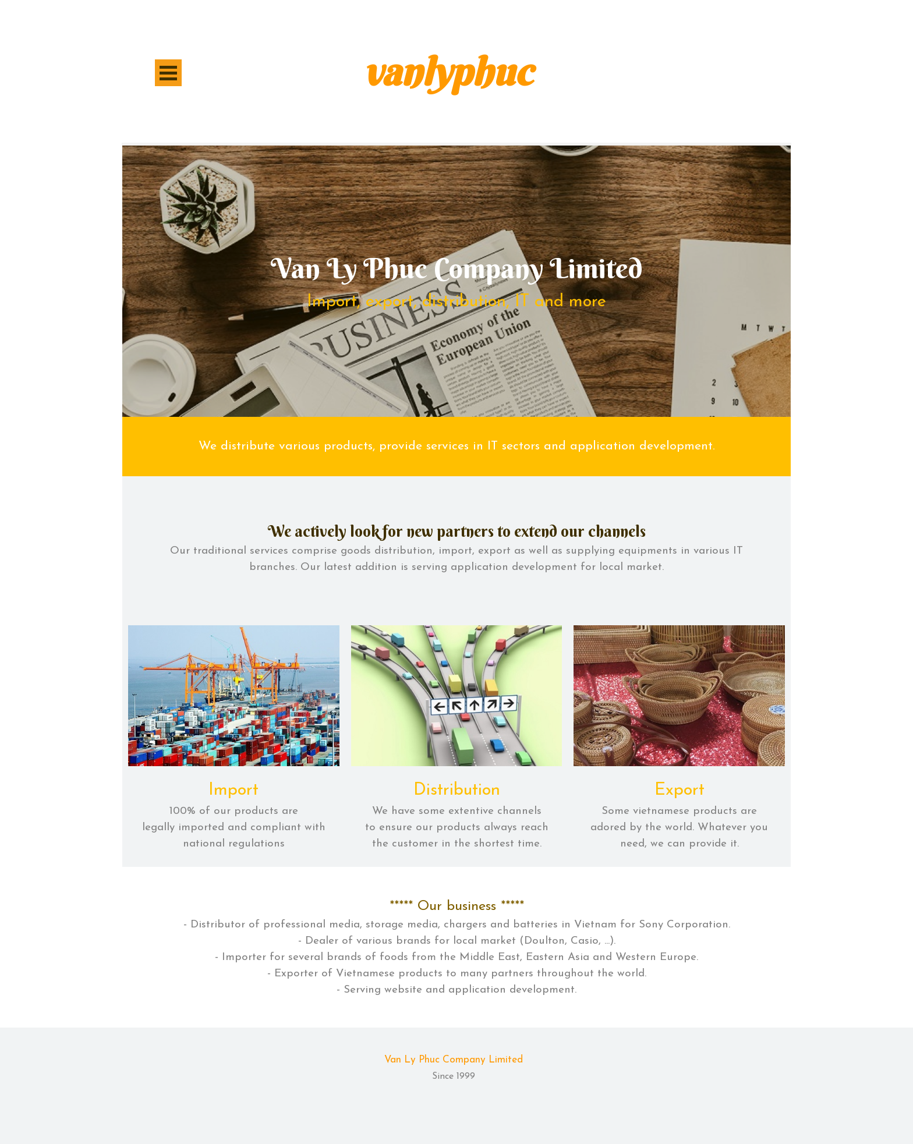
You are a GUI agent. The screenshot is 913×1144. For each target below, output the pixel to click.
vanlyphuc (447, 71)
